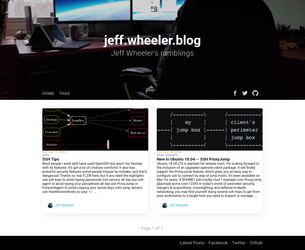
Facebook (218, 243)
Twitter (238, 243)
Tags (64, 93)
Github (256, 243)
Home (48, 93)
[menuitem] (48, 93)
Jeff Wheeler (64, 207)
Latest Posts (192, 243)
